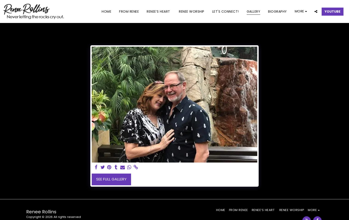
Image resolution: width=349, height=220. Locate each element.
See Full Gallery (111, 179)
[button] (315, 11)
